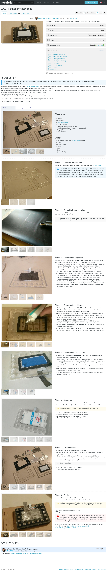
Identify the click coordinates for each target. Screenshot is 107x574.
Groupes (46, 2)
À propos (103, 569)
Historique (26, 13)
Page (4, 13)
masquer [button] (100, 50)
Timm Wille (10, 551)
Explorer (39, 2)
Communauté (56, 2)
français (101, 2)
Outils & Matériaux (8, 108)
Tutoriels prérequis (22, 108)
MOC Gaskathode (62, 122)
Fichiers (32, 108)
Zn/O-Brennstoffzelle (32, 86)
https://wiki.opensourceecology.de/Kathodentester (26, 553)
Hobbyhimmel (76, 140)
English (100, 45)
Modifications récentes (90, 569)
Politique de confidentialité (76, 569)
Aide (98, 569)
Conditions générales (63, 569)
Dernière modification (52, 18)
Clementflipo (73, 18)
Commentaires (13, 13)
